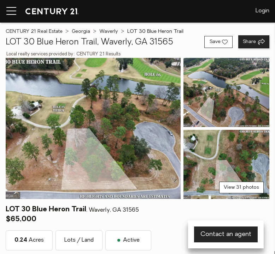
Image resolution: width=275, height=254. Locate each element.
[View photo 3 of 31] (226, 164)
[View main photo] (93, 128)
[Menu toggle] (11, 11)
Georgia (81, 31)
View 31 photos (241, 187)
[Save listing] (218, 42)
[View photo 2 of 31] (226, 92)
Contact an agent (225, 234)
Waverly (108, 31)
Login (262, 11)
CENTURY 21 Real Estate (34, 31)
